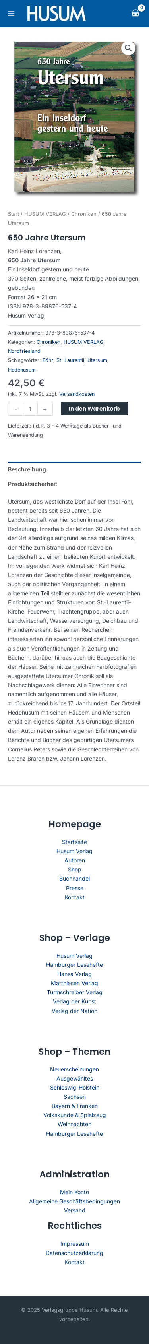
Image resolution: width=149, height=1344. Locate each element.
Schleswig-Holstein (74, 1087)
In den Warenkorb (94, 408)
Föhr (48, 360)
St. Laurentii (70, 360)
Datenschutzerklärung (74, 1252)
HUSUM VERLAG (45, 214)
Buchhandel (74, 878)
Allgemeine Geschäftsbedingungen (74, 1201)
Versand (74, 1210)
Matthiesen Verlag (74, 983)
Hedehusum (22, 370)
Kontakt (75, 897)
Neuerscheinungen (74, 1069)
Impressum (74, 1243)
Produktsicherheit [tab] (32, 483)
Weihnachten (74, 1124)
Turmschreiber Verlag (75, 992)
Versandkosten (77, 394)
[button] (128, 48)
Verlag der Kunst (74, 1001)
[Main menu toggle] (11, 13)
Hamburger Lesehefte (74, 964)
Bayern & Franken (75, 1105)
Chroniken (84, 214)
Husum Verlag (74, 851)
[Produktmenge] (30, 409)
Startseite (74, 842)
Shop (74, 869)
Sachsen (75, 1096)
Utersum (97, 360)
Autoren (74, 860)
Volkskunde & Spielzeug (74, 1115)
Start (13, 214)
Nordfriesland (24, 351)
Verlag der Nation (74, 1010)
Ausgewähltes (74, 1078)
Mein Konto (74, 1192)
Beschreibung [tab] (27, 469)
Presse (74, 888)
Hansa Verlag (74, 973)
